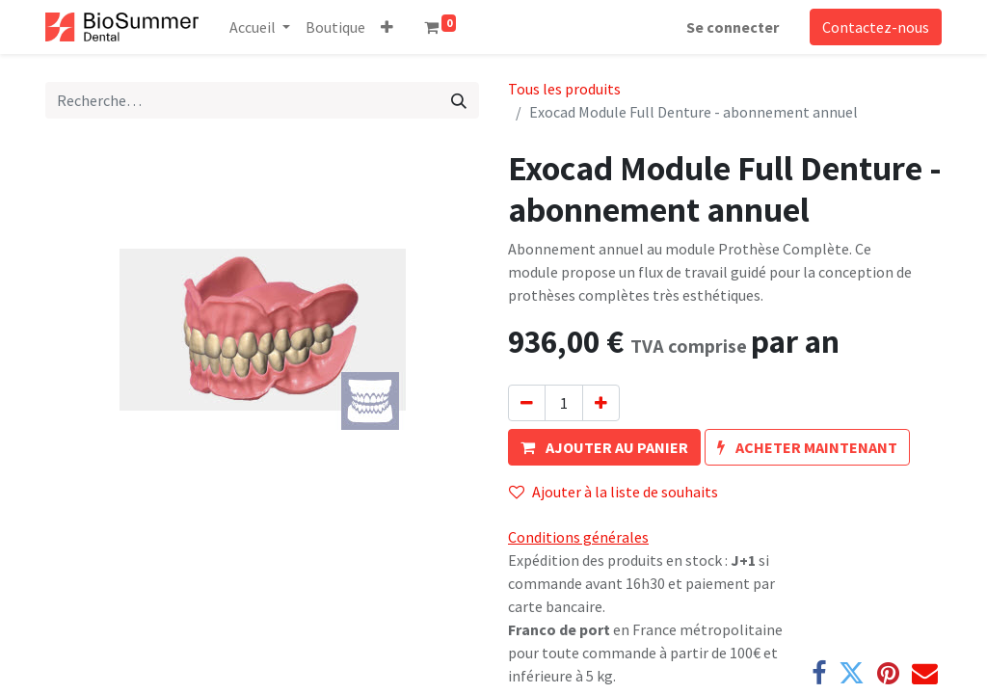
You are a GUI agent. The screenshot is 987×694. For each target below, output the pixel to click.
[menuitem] (335, 27)
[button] (387, 27)
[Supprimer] (527, 403)
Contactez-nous (875, 27)
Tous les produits (564, 88)
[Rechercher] (459, 100)
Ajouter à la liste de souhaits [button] (613, 491)
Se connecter (732, 27)
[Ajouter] (601, 403)
